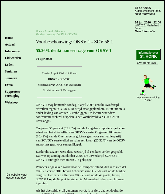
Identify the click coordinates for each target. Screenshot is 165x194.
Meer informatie (145, 13)
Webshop (11, 102)
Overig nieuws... (147, 62)
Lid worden (13, 58)
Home (9, 38)
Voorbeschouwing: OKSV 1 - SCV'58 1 (57, 34)
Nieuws (59, 31)
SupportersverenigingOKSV (148, 99)
